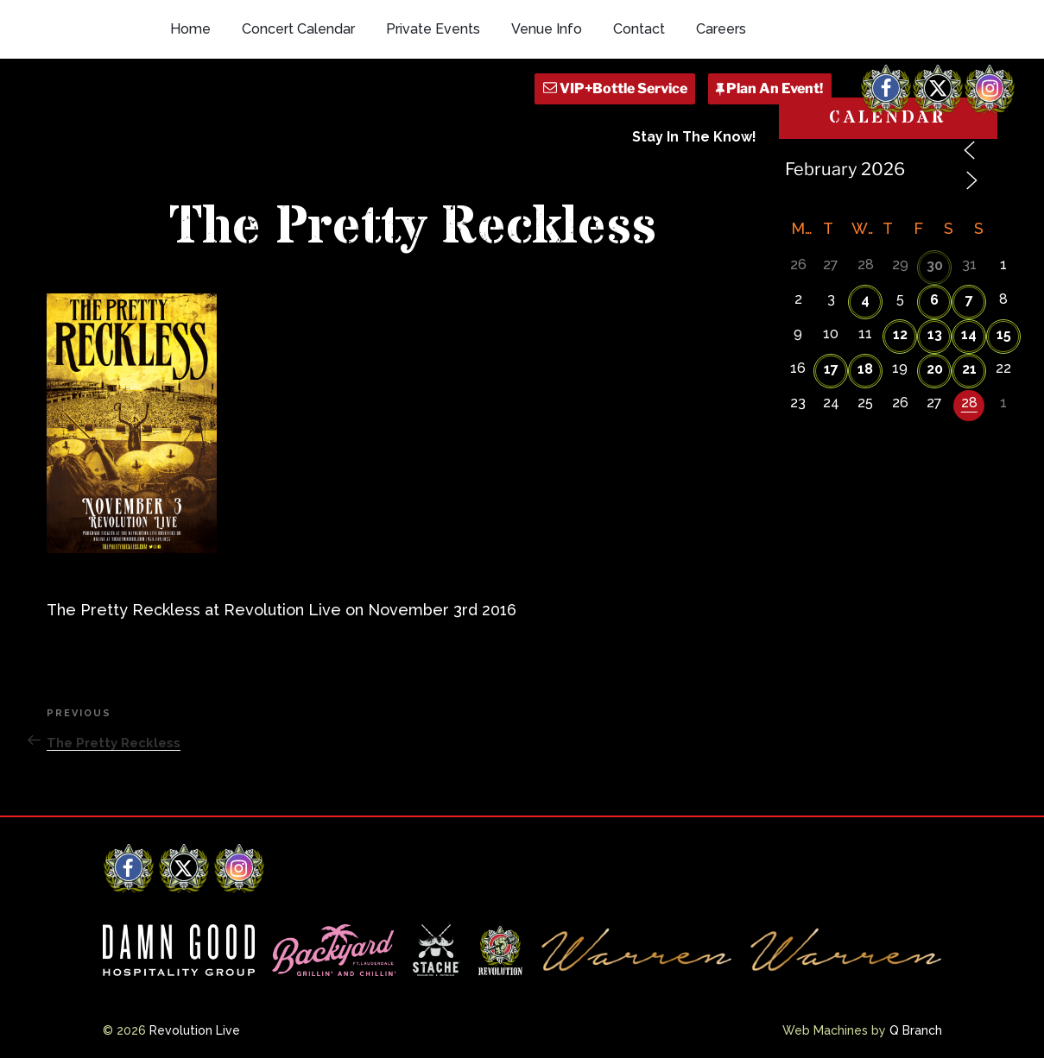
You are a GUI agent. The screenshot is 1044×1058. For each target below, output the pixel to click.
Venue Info (546, 29)
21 (969, 369)
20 (935, 369)
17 (831, 369)
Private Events (433, 29)
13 (934, 334)
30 (935, 265)
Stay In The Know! (694, 137)
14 (969, 334)
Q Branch (915, 1030)
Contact (639, 29)
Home (190, 29)
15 (1004, 334)
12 (900, 334)
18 (865, 369)
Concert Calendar (298, 29)
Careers (721, 29)
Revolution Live (194, 1030)
